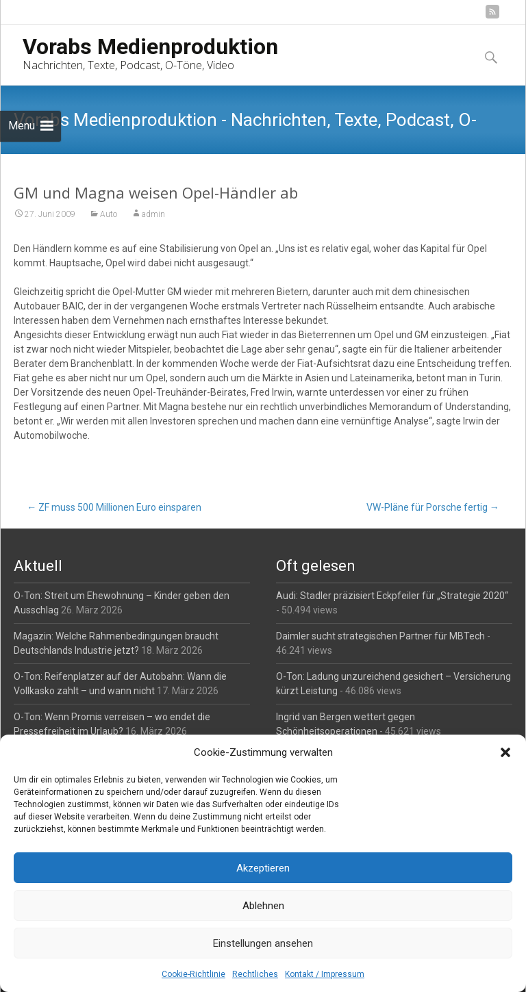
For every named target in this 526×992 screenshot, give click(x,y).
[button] (505, 752)
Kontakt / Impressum (324, 974)
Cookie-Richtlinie (193, 974)
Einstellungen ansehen (263, 943)
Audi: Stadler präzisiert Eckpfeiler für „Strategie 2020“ (392, 595)
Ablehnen (263, 906)
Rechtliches (255, 974)
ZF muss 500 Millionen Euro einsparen (114, 507)
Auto (108, 214)
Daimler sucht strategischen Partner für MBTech (380, 636)
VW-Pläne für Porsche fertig (432, 507)
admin (153, 214)
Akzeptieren (263, 868)
